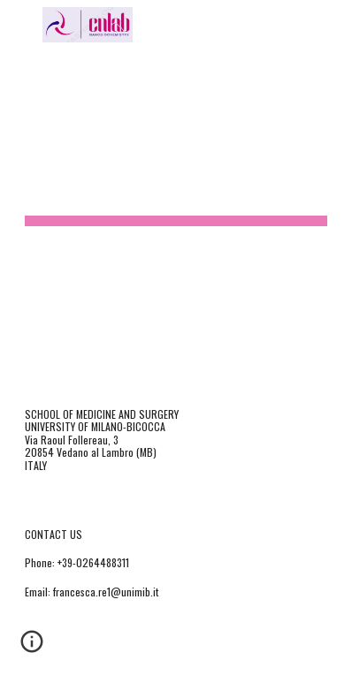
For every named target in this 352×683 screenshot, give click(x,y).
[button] (21, 24)
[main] (176, 190)
